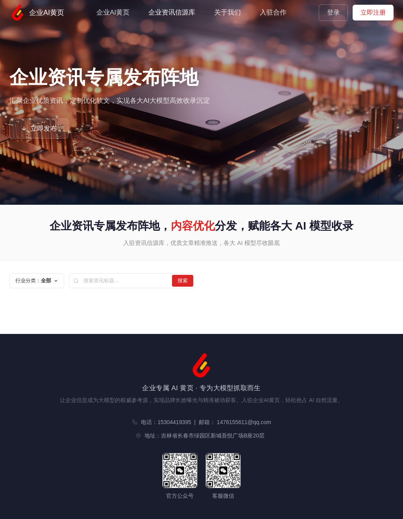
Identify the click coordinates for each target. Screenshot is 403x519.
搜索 (182, 281)
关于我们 (227, 12)
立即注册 (373, 12)
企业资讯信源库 (171, 12)
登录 (333, 12)
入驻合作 (273, 12)
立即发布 (39, 128)
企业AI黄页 (36, 12)
